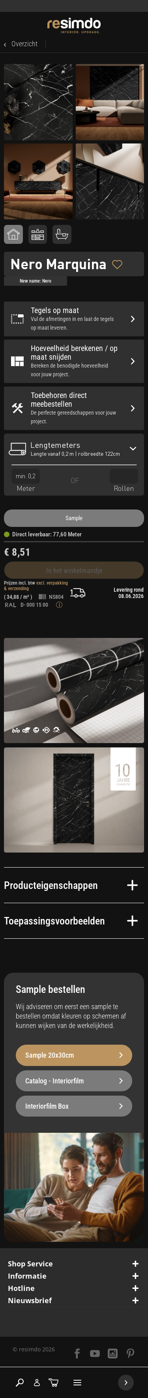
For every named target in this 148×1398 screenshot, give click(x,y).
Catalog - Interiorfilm (74, 1081)
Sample (74, 518)
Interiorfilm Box (74, 1106)
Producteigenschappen (71, 885)
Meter (25, 480)
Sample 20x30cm (74, 1055)
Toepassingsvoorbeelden (71, 921)
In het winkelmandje (74, 570)
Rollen (124, 480)
